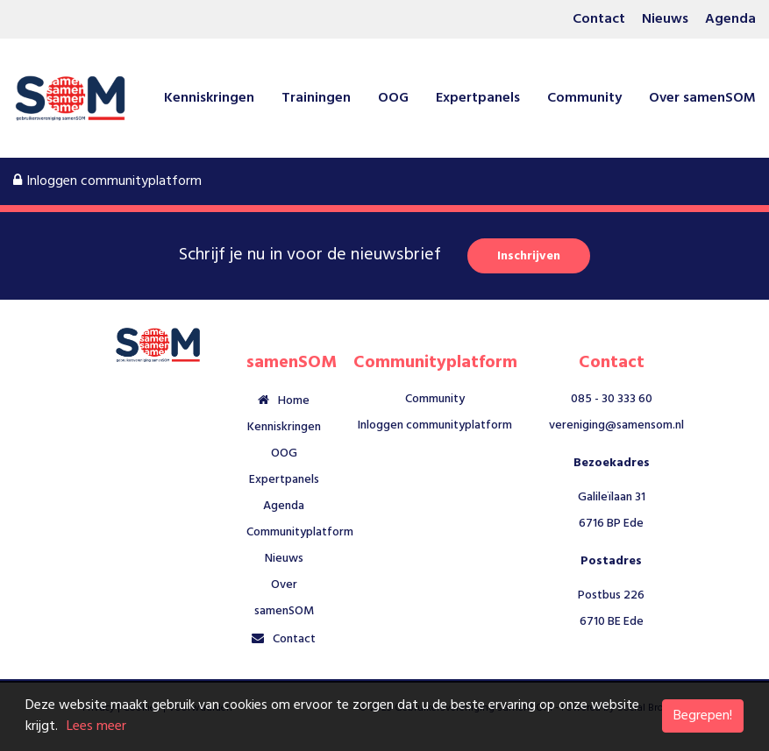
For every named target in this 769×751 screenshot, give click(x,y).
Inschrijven (528, 256)
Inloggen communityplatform (107, 181)
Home (294, 401)
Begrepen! (702, 716)
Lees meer (96, 726)
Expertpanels (478, 98)
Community (584, 98)
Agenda (730, 19)
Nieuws (665, 19)
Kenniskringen (209, 98)
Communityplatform (299, 532)
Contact (599, 19)
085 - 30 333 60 (611, 399)
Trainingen (316, 98)
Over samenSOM (702, 98)
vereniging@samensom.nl (616, 425)
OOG (393, 98)
